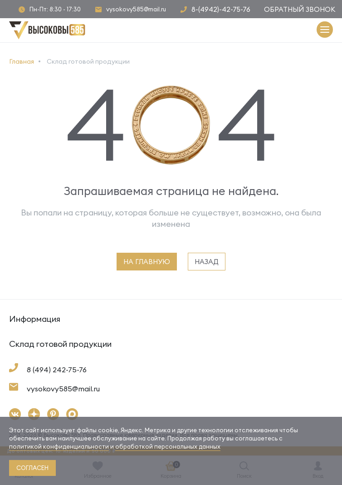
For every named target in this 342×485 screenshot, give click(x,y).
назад (207, 261)
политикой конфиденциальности (59, 446)
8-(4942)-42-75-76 (220, 9)
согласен (32, 467)
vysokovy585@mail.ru (136, 9)
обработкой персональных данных (167, 446)
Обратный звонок (299, 9)
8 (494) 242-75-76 (57, 369)
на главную (146, 261)
